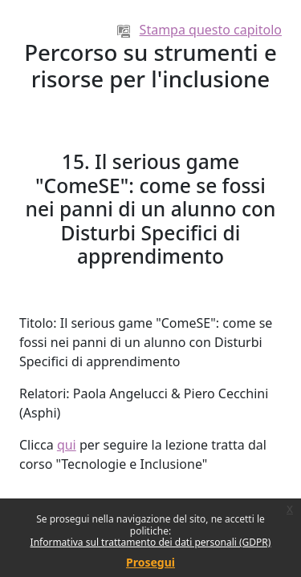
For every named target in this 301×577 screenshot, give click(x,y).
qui (66, 445)
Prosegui (150, 562)
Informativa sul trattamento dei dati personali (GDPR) (151, 542)
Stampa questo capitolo (199, 29)
